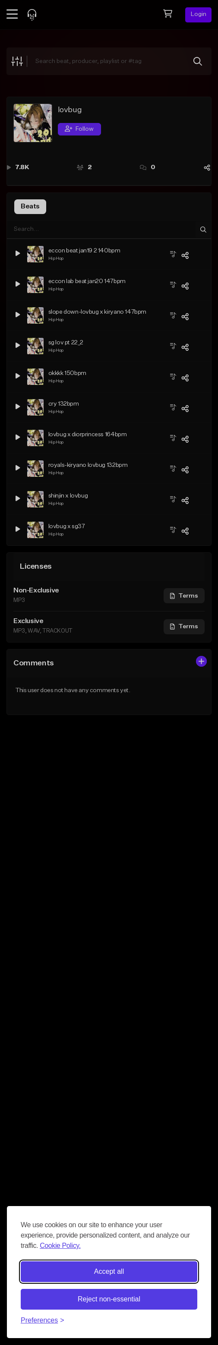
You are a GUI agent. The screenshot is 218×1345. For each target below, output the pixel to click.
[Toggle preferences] (42, 1320)
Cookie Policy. (60, 1245)
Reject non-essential (109, 1299)
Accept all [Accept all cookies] (109, 1271)
